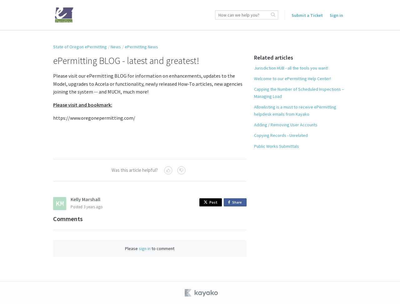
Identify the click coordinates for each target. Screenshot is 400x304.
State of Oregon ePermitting (80, 47)
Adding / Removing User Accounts (286, 125)
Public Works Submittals (276, 146)
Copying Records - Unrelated (281, 135)
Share (236, 202)
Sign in (336, 15)
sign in (145, 248)
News (116, 47)
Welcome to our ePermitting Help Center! (292, 78)
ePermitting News (141, 47)
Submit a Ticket (307, 15)
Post (211, 202)
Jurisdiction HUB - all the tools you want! (291, 68)
